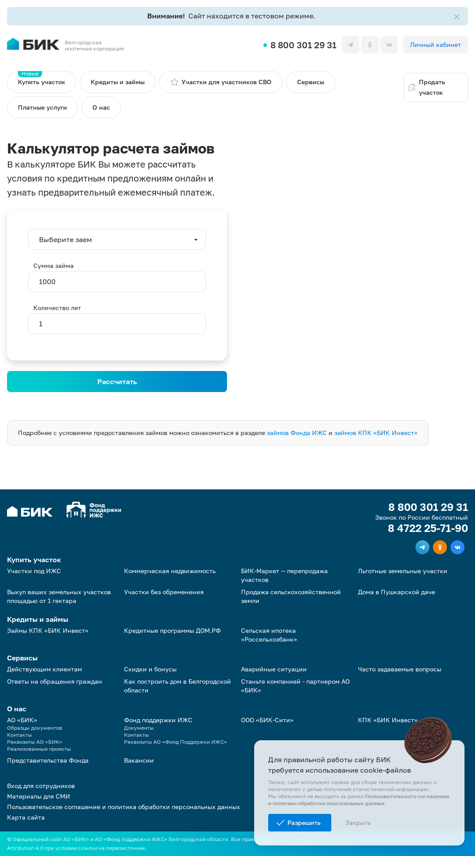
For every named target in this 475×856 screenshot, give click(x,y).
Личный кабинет (435, 44)
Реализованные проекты (39, 748)
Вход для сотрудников (41, 785)
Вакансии (139, 760)
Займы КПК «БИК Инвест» (48, 630)
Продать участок (426, 87)
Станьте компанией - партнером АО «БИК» (295, 686)
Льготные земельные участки (402, 570)
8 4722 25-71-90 (428, 528)
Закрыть (358, 822)
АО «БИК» (22, 720)
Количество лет (57, 307)
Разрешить (304, 822)
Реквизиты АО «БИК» (34, 741)
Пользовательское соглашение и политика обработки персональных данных (123, 806)
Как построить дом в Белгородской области (177, 686)
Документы (139, 727)
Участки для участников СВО (221, 82)
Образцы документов (34, 727)
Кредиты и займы (118, 82)
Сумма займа (53, 265)
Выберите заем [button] (65, 239)
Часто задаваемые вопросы (399, 669)
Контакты (19, 734)
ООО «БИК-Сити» (267, 720)
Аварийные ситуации (274, 669)
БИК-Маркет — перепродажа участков (284, 575)
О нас (101, 107)
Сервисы (310, 82)
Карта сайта (26, 817)
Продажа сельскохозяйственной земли (291, 596)
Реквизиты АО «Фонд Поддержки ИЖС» (175, 741)
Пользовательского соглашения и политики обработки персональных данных (358, 799)
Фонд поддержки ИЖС (158, 720)
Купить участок (41, 78)
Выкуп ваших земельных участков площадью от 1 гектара (59, 596)
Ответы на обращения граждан (54, 681)
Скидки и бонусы (150, 669)
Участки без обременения (164, 592)
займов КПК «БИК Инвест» (376, 432)
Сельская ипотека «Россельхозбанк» (269, 635)
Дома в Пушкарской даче (396, 592)
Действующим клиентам (44, 669)
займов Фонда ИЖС (297, 432)
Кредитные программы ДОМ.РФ (172, 630)
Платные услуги (42, 107)
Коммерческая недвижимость (170, 570)
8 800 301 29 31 (303, 44)
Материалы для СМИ (38, 796)
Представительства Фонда (48, 760)
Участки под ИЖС (34, 570)
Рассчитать (117, 381)
